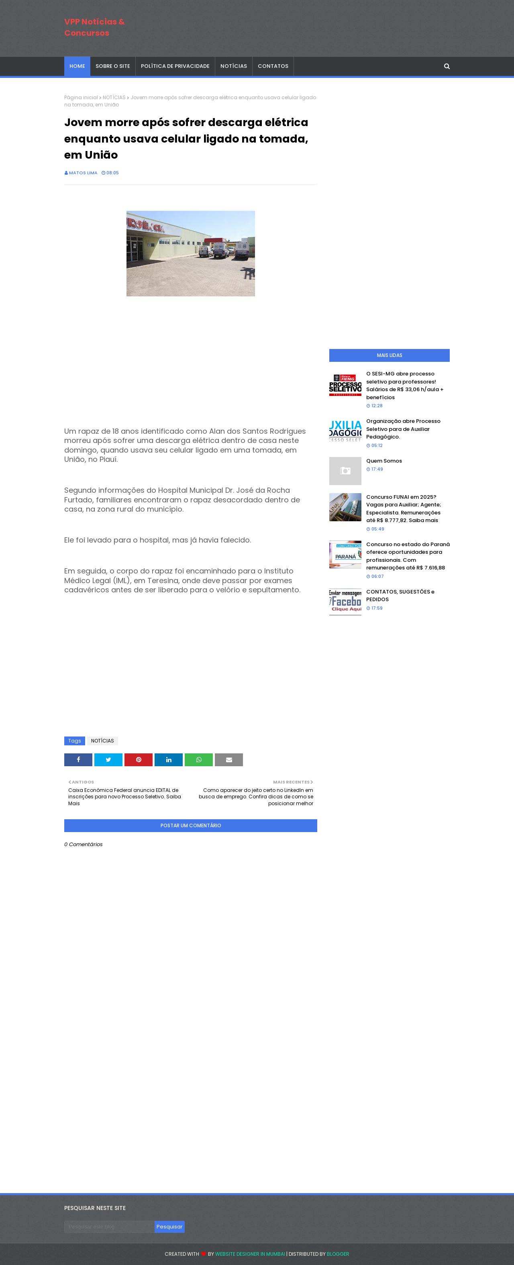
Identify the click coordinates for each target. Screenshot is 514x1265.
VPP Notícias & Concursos (94, 27)
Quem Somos (384, 461)
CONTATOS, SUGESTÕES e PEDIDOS (400, 596)
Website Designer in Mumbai (250, 1254)
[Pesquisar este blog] (109, 1227)
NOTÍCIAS (114, 97)
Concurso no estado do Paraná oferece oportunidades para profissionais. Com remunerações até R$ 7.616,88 (408, 556)
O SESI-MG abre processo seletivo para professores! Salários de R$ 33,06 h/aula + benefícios (405, 385)
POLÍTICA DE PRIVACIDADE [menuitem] (175, 66)
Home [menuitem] (77, 66)
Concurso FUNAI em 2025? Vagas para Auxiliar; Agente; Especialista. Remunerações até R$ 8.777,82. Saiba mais (403, 508)
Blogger (338, 1254)
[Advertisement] (190, 355)
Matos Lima (83, 172)
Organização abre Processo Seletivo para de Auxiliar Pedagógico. (403, 429)
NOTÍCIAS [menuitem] (233, 66)
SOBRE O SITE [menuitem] (113, 66)
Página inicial (81, 97)
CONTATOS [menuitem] (273, 66)
